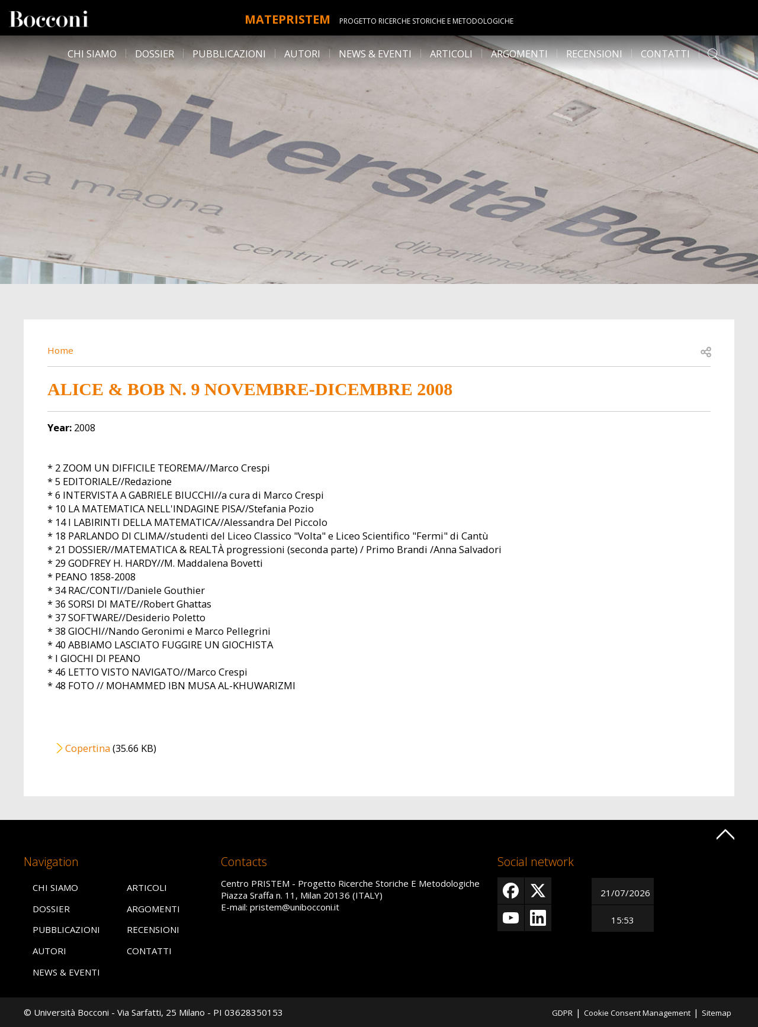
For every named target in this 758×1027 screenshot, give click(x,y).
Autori (302, 53)
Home (61, 350)
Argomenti (519, 53)
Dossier (154, 53)
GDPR (543, 1012)
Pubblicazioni (229, 53)
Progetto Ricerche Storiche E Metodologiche (437, 21)
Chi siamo (92, 53)
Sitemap (714, 1012)
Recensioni (594, 53)
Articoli (451, 53)
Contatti (665, 53)
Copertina (87, 748)
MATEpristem (287, 18)
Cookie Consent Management (627, 1012)
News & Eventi (375, 53)
